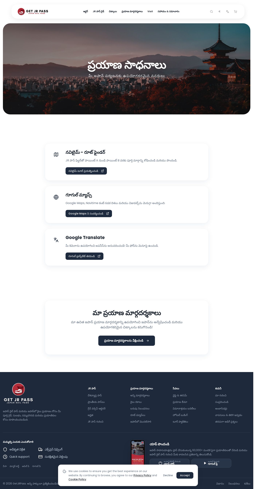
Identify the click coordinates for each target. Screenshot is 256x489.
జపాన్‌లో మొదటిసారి (140, 421)
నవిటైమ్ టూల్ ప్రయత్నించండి (86, 171)
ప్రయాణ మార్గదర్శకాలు (132, 11)
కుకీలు (247, 483)
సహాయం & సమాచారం (168, 11)
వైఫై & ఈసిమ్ (180, 395)
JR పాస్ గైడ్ (98, 11)
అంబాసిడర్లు (221, 408)
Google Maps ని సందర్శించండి (88, 213)
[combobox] (219, 11)
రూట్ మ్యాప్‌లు (137, 415)
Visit (150, 11)
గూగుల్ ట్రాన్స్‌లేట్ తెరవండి (84, 256)
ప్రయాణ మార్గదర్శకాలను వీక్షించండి (126, 341)
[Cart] (235, 11)
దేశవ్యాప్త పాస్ (95, 395)
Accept (185, 475)
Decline (168, 475)
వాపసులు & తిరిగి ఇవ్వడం (228, 415)
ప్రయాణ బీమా (180, 402)
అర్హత (90, 415)
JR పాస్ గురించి (95, 421)
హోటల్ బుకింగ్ (180, 415)
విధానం (220, 483)
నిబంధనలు (234, 483)
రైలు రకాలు (136, 402)
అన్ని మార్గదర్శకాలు (140, 395)
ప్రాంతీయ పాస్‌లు (96, 402)
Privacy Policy (142, 475)
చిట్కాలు (113, 11)
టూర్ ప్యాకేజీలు (180, 421)
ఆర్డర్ (85, 11)
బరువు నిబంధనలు (139, 408)
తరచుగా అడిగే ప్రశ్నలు (226, 421)
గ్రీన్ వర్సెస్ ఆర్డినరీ (96, 408)
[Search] (211, 11)
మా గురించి (221, 395)
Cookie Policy (77, 479)
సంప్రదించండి (221, 402)
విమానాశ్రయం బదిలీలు (184, 408)
